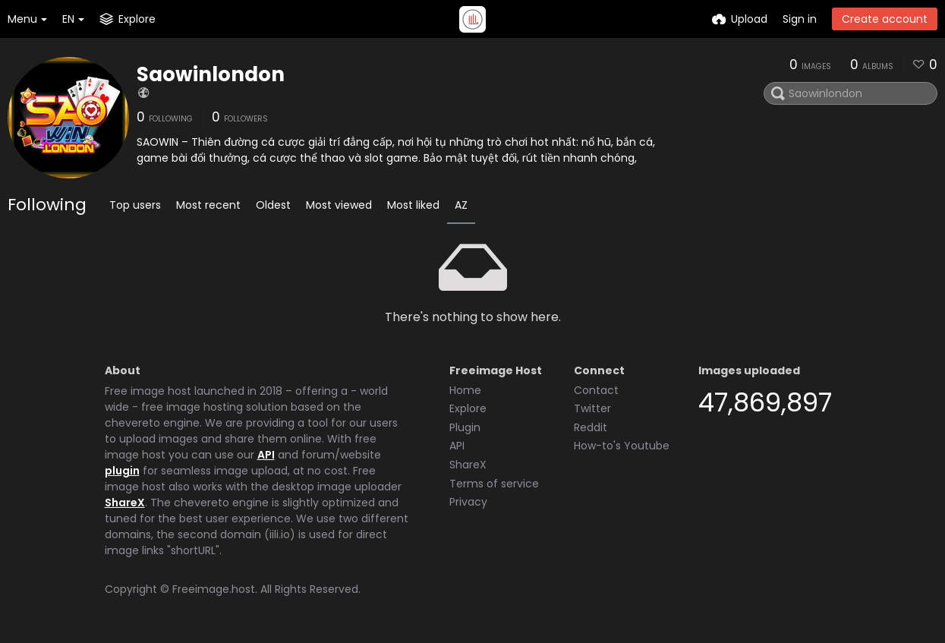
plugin (122, 470)
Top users (135, 205)
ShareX (125, 502)
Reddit (590, 427)
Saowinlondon (211, 74)
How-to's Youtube (621, 445)
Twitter (592, 408)
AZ (461, 205)
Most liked (413, 205)
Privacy (468, 501)
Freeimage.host (213, 589)
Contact (596, 390)
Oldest (273, 205)
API (266, 454)
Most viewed (339, 205)
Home (465, 390)
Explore (468, 408)
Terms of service (494, 483)
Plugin (464, 427)
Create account (885, 19)
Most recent (208, 205)
